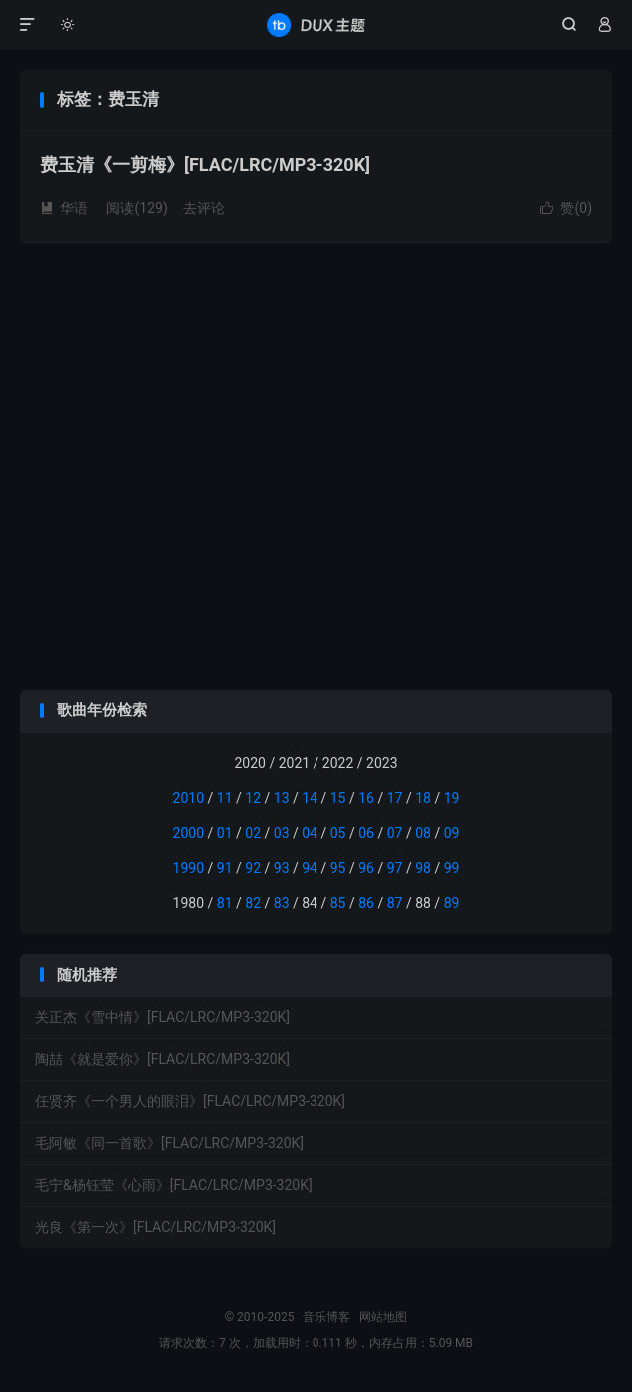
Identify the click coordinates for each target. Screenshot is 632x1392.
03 (282, 833)
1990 (188, 868)
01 (225, 833)
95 (338, 868)
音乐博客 (315, 25)
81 (225, 903)
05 (338, 833)
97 (395, 868)
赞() (566, 208)
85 (338, 903)
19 (452, 798)
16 (366, 798)
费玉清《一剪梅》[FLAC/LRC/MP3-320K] (205, 164)
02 (253, 833)
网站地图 (383, 1317)
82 (253, 903)
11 (225, 798)
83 (282, 903)
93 (282, 868)
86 (366, 903)
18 (423, 798)
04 (309, 833)
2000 (188, 833)
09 (452, 833)
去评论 (204, 208)
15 (338, 798)
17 (395, 798)
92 (253, 868)
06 (366, 833)
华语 (64, 208)
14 (309, 798)
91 (225, 868)
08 (423, 833)
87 (395, 903)
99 (452, 868)
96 (366, 868)
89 (452, 903)
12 (253, 798)
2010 (188, 798)
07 (395, 833)
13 (282, 798)
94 (309, 868)
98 (423, 868)
